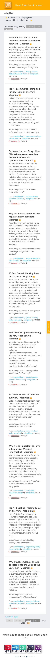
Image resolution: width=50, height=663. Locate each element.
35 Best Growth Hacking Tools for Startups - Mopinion (24, 275)
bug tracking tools (32, 547)
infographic (30, 490)
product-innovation (16, 379)
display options (31, 71)
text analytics (14, 260)
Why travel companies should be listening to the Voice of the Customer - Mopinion (24, 564)
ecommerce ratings (33, 136)
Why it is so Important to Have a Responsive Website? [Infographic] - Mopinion (24, 449)
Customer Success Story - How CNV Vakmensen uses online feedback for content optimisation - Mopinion (24, 156)
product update (32, 377)
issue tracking (14, 549)
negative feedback (33, 258)
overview (17, 433)
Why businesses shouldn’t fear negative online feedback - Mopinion (24, 216)
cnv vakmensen (32, 196)
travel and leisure (32, 601)
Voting (8, 29)
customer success (16, 198)
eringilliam (34, 74)
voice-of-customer (16, 603)
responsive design (16, 493)
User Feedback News (29, 5)
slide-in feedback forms (18, 74)
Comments (15, 79)
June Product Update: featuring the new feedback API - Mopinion (25, 335)
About (17, 657)
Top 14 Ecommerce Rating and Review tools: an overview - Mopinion (24, 91)
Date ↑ (30, 26)
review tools (13, 138)
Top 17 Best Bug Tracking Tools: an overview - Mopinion (25, 509)
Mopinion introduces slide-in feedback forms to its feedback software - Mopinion (24, 40)
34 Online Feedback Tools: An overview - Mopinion (24, 396)
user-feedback (18, 71)
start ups (17, 320)
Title (38, 26)
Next (29, 620)
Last (37, 620)
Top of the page (11, 616)
